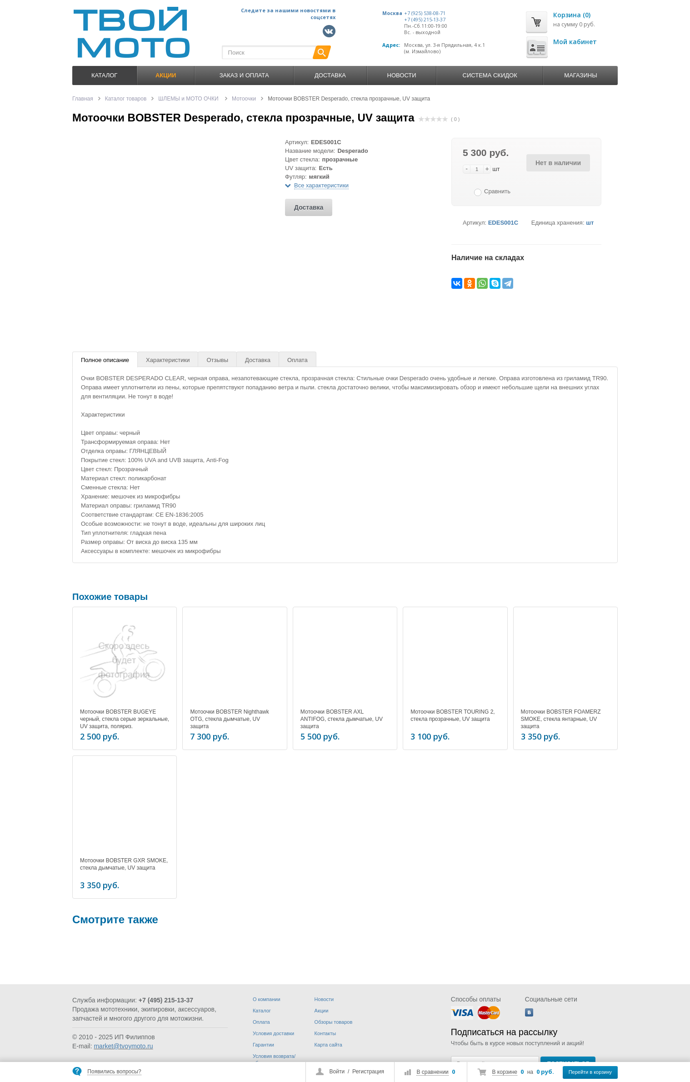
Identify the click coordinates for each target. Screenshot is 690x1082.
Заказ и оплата (244, 75)
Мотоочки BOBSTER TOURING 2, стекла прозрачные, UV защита (452, 715)
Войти (337, 1071)
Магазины (580, 75)
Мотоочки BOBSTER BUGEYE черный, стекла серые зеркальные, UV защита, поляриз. (124, 719)
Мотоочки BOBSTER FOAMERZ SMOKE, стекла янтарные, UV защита (561, 719)
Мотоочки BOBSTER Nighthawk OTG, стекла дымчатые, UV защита (229, 719)
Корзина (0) (571, 14)
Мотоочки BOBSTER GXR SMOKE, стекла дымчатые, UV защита (124, 863)
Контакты (325, 1033)
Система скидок (490, 75)
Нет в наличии (558, 162)
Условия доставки (273, 1033)
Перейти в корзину (590, 1072)
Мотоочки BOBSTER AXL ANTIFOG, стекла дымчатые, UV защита (341, 719)
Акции (322, 1010)
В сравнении (432, 1072)
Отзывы (217, 360)
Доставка (330, 75)
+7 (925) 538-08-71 (424, 13)
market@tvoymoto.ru (123, 1046)
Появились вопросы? (114, 1071)
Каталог (104, 75)
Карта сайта (328, 1044)
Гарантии (263, 1044)
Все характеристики (321, 185)
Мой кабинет (575, 41)
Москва (392, 13)
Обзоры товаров (334, 1022)
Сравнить (497, 191)
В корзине (504, 1072)
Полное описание (105, 360)
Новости (401, 75)
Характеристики (168, 360)
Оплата (297, 360)
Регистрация (368, 1071)
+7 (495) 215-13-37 (424, 19)
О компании (266, 999)
